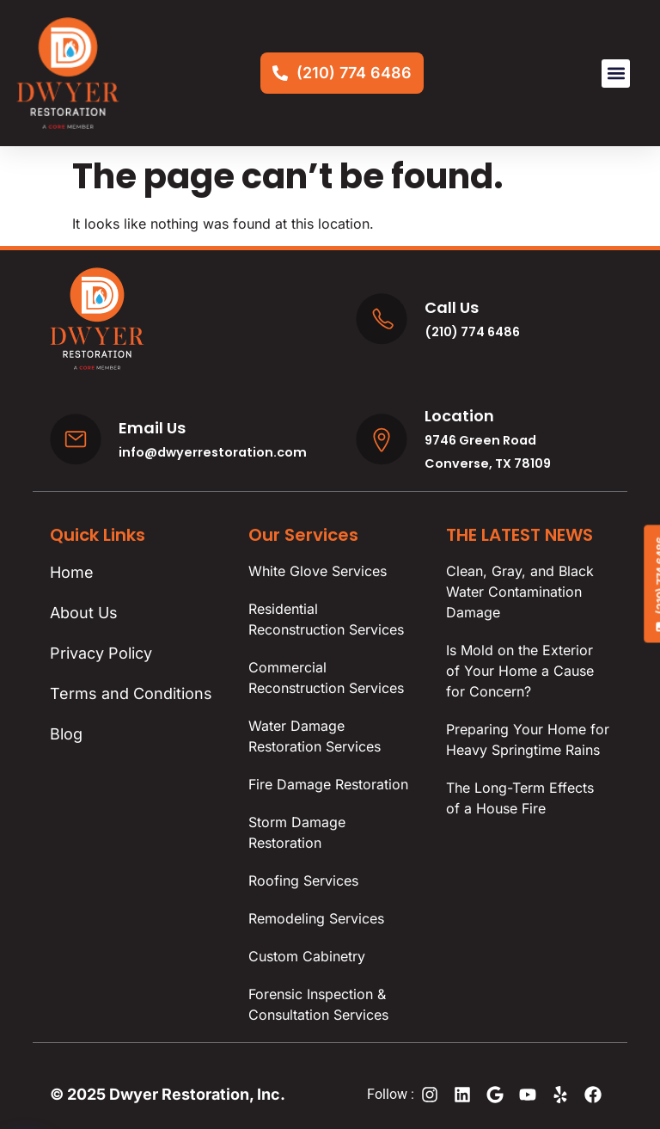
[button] (616, 73)
